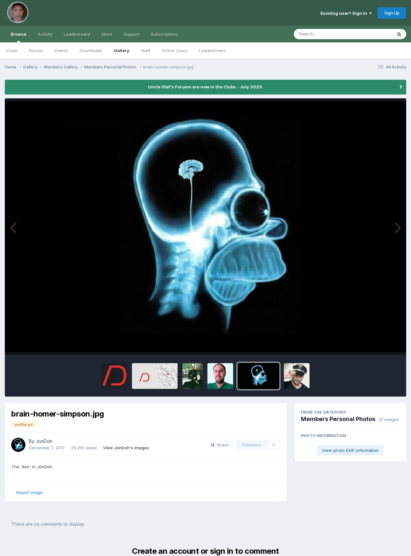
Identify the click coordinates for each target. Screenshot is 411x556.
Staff (145, 50)
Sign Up (391, 12)
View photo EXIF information (350, 450)
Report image (29, 492)
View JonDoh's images (126, 447)
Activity (45, 34)
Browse (18, 36)
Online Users (175, 50)
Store (106, 34)
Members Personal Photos (338, 419)
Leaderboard (212, 50)
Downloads (91, 50)
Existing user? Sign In (346, 13)
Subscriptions (164, 34)
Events (61, 50)
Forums (36, 50)
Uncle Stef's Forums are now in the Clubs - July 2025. (205, 86)
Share (220, 444)
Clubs (11, 50)
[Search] (325, 34)
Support (131, 34)
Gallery (121, 50)
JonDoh (44, 441)
